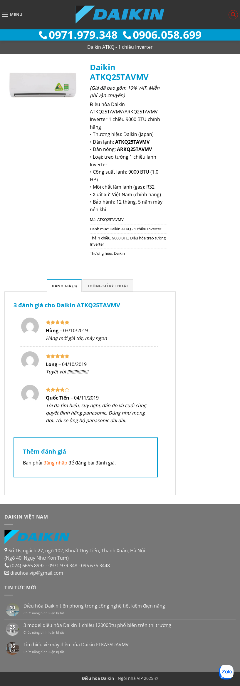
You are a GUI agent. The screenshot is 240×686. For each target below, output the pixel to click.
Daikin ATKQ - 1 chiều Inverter (120, 47)
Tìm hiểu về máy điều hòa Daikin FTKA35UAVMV (76, 645)
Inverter (97, 244)
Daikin (119, 253)
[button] (12, 14)
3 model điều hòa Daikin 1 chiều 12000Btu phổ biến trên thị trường (97, 625)
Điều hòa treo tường (148, 238)
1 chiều (104, 238)
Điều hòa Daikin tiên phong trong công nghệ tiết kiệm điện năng (94, 606)
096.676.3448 (95, 565)
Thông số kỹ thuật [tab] (107, 286)
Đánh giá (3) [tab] (64, 286)
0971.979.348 (62, 565)
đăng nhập (55, 462)
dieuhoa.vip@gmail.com (36, 573)
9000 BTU (120, 238)
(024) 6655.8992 (27, 565)
